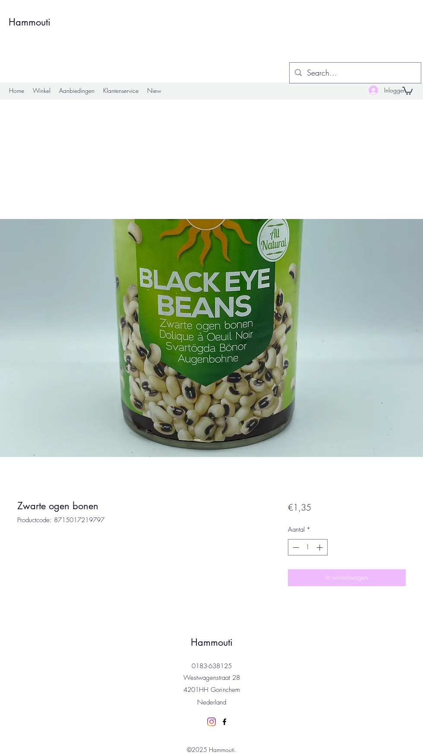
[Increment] (320, 547)
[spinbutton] (307, 547)
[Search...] (355, 73)
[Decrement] (295, 547)
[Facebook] (224, 721)
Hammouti (30, 22)
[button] (407, 90)
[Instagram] (211, 721)
